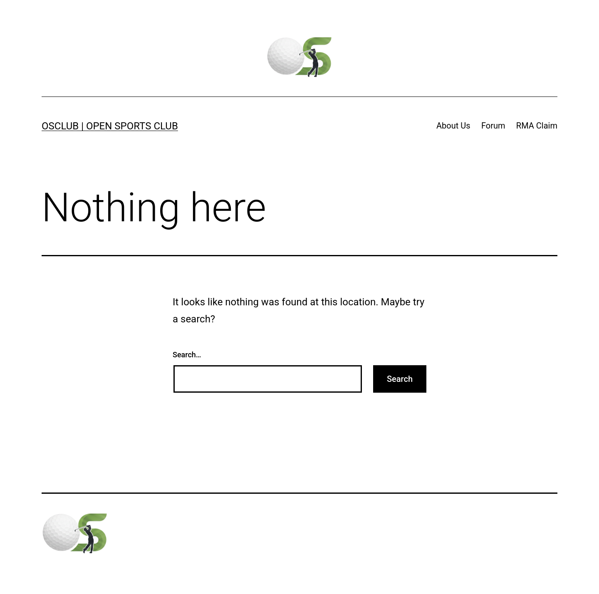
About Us (453, 126)
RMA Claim (536, 126)
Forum (493, 126)
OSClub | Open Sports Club (110, 126)
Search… (187, 354)
